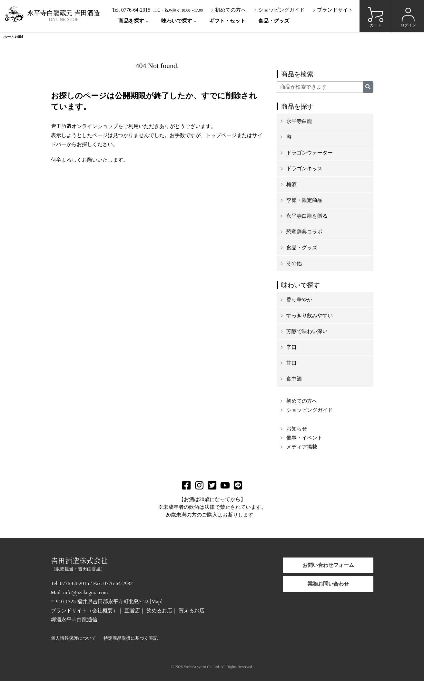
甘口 (291, 363)
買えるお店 (191, 610)
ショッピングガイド (279, 10)
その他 (294, 263)
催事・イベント (304, 437)
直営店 (132, 610)
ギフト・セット (227, 21)
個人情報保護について (73, 638)
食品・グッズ (273, 21)
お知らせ (296, 428)
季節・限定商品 (304, 200)
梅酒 (291, 184)
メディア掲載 (301, 446)
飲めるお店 (159, 610)
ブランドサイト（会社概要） (84, 610)
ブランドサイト (332, 10)
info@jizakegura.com (85, 592)
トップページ (221, 135)
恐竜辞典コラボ (304, 231)
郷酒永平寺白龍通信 (74, 619)
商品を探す (131, 21)
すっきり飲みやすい (309, 315)
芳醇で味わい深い (307, 331)
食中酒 (294, 378)
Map (156, 601)
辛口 (291, 347)
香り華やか (299, 299)
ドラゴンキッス (304, 168)
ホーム (9, 37)
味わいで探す (176, 21)
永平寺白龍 (299, 121)
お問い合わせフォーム (328, 565)
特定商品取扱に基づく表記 (131, 638)
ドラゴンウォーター (309, 152)
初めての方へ (228, 10)
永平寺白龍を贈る (307, 216)
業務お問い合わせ (328, 584)
